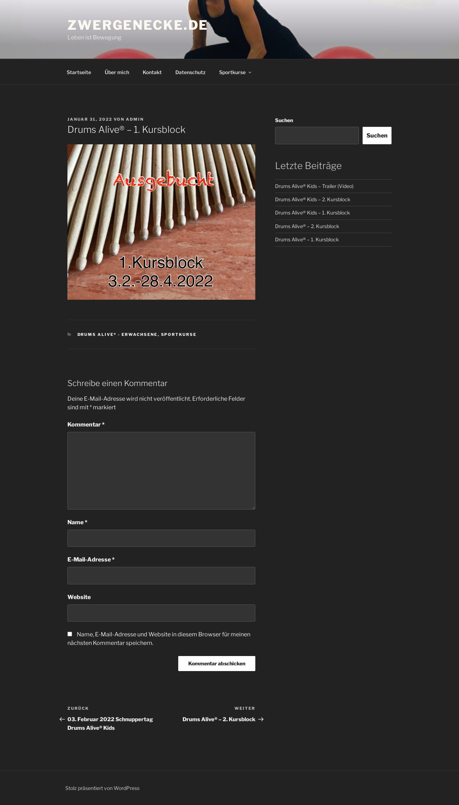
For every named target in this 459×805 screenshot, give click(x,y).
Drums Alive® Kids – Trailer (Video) (314, 186)
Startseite (79, 72)
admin (135, 119)
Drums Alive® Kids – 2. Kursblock (312, 199)
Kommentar (86, 424)
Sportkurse (235, 72)
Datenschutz (190, 72)
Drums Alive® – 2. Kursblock (307, 226)
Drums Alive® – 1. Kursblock (307, 239)
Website (79, 597)
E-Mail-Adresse (91, 559)
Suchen (284, 120)
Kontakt (152, 72)
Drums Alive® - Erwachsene (117, 334)
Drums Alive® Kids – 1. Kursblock (312, 212)
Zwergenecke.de (137, 25)
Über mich (117, 72)
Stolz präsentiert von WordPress (102, 788)
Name (77, 522)
